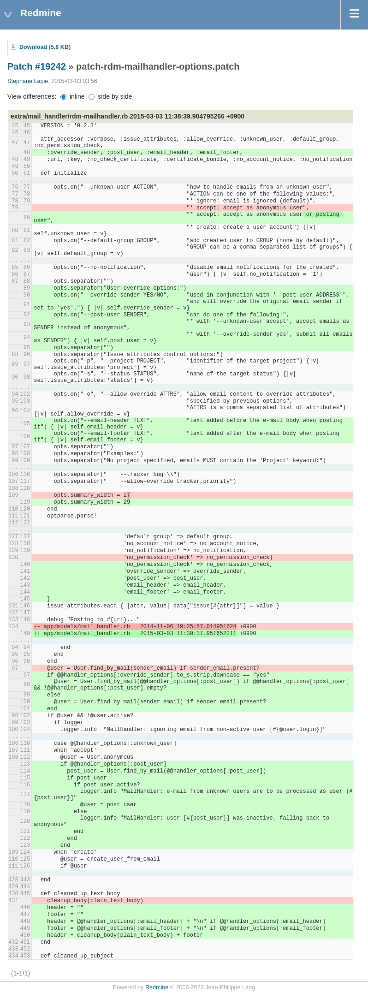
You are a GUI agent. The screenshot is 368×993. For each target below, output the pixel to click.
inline (72, 96)
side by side (110, 96)
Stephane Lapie (27, 81)
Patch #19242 (36, 66)
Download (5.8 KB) (45, 47)
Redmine (156, 987)
